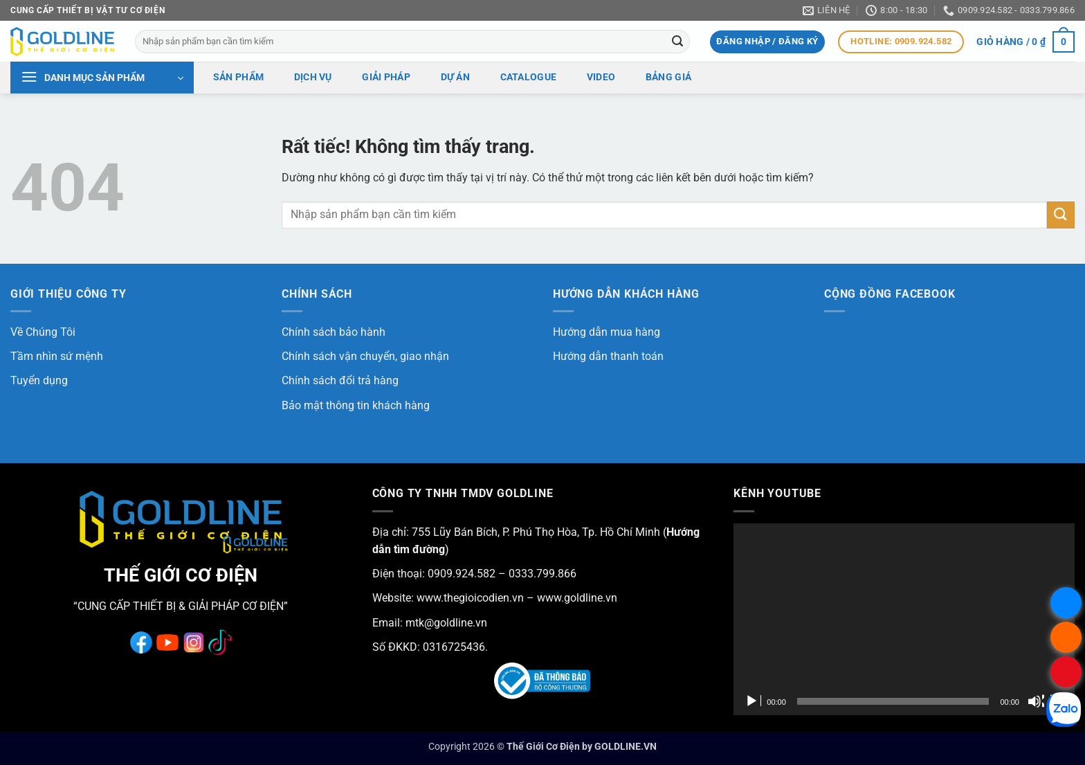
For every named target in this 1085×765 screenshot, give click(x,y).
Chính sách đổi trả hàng (340, 380)
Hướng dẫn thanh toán (608, 356)
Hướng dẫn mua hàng (606, 332)
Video (601, 77)
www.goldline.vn (575, 597)
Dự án (455, 77)
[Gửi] (677, 41)
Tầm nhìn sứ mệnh (56, 356)
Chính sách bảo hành (333, 332)
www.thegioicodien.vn (470, 597)
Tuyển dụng (39, 380)
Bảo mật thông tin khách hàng (356, 405)
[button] (767, 41)
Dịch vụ (313, 77)
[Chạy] (753, 701)
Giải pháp (386, 77)
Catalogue (528, 77)
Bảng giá (668, 77)
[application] (904, 619)
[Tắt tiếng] (1036, 701)
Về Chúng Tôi (42, 332)
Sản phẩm (238, 77)
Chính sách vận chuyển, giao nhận (365, 356)
